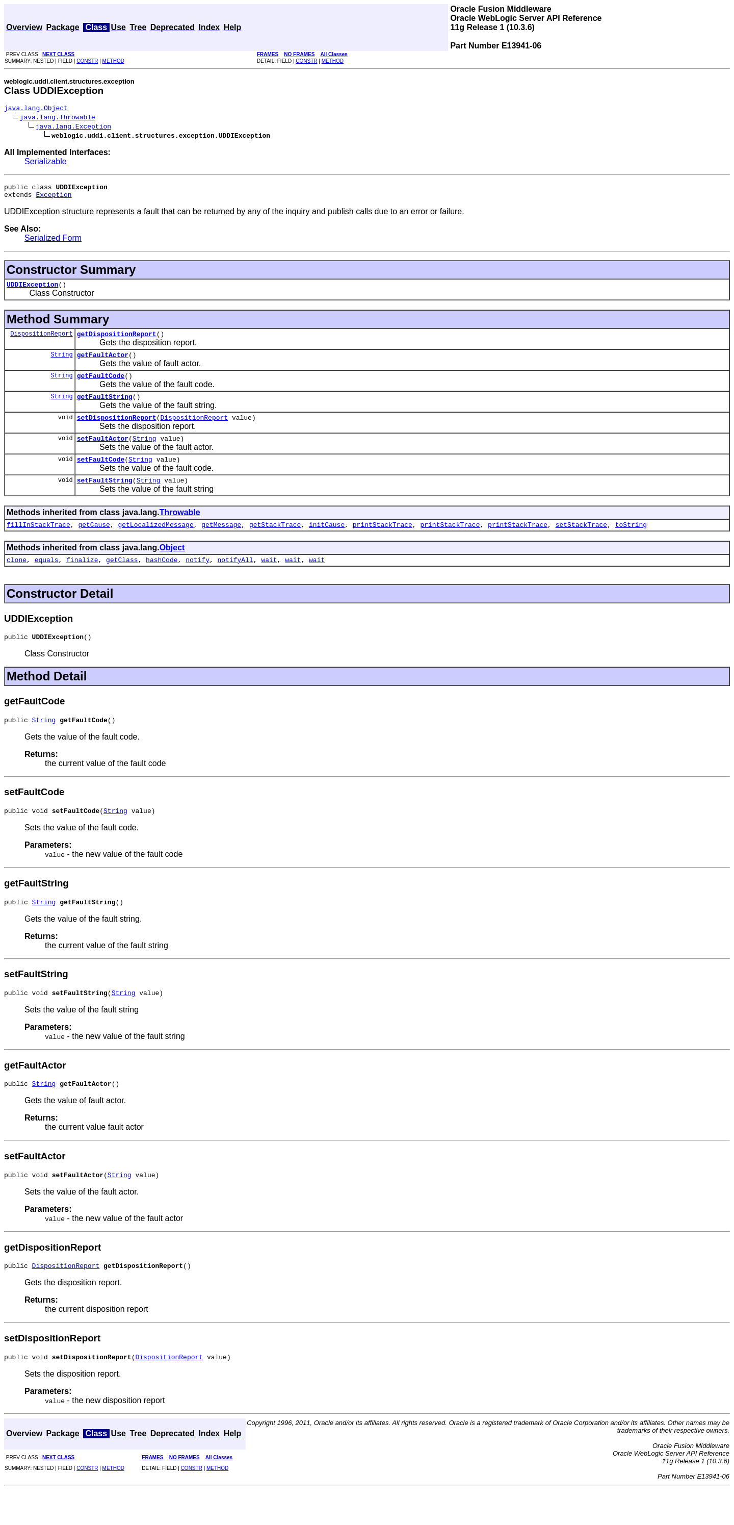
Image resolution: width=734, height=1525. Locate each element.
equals (47, 581)
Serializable (45, 163)
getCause (94, 544)
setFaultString (105, 498)
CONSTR (87, 61)
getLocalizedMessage (155, 544)
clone (17, 581)
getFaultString (105, 408)
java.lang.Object (36, 109)
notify (197, 581)
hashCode (161, 581)
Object (172, 567)
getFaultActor (102, 363)
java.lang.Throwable (57, 118)
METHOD (113, 61)
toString (631, 544)
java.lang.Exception (73, 127)
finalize (82, 581)
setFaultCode (101, 475)
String (61, 363)
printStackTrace (382, 544)
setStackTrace (581, 544)
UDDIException (32, 290)
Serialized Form (53, 242)
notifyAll (235, 581)
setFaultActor (102, 453)
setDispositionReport (116, 431)
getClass (122, 581)
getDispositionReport (116, 341)
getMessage (221, 544)
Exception (53, 199)
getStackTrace (275, 544)
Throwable (180, 530)
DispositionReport (41, 341)
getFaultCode (101, 386)
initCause (327, 544)
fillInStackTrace (38, 544)
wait (269, 581)
